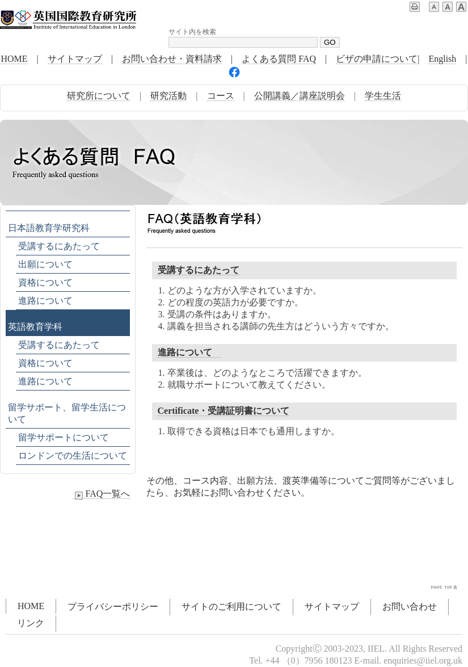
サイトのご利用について (231, 606)
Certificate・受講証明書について (224, 411)
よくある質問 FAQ (279, 59)
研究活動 (168, 95)
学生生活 (383, 95)
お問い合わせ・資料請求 (172, 59)
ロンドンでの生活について (72, 455)
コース (220, 95)
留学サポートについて (63, 437)
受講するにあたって (198, 270)
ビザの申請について (377, 59)
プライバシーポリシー (113, 606)
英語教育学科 (35, 327)
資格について (45, 282)
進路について (189, 352)
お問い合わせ (409, 606)
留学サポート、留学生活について (67, 413)
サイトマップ (75, 59)
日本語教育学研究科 (49, 228)
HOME (14, 59)
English (442, 59)
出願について (45, 264)
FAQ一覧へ (101, 494)
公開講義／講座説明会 (299, 95)
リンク (30, 623)
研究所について (98, 95)
